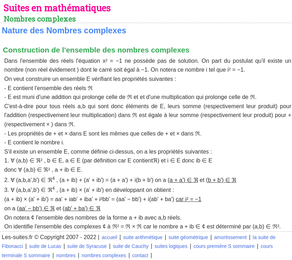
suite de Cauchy (130, 246)
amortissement (230, 237)
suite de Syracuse (87, 246)
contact (140, 255)
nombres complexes (104, 255)
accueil (109, 237)
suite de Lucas (45, 246)
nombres (65, 255)
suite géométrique (188, 237)
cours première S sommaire (224, 246)
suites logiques (171, 246)
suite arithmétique (143, 237)
